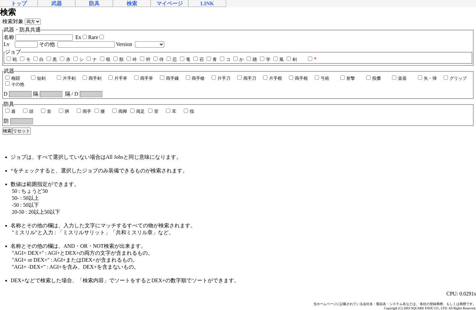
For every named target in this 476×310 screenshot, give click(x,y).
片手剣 (66, 78)
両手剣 (91, 78)
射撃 (347, 78)
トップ (19, 3)
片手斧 (117, 78)
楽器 (399, 78)
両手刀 (246, 78)
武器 (56, 3)
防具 (94, 3)
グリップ (455, 78)
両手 (83, 111)
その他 (14, 84)
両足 (137, 111)
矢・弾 (427, 78)
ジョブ (13, 52)
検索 (132, 3)
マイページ (169, 3)
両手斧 (143, 78)
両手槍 (195, 78)
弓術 (321, 78)
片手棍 (272, 78)
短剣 (38, 78)
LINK (207, 3)
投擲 (373, 78)
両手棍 (298, 78)
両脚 (119, 111)
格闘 (12, 78)
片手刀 (220, 78)
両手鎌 (169, 78)
